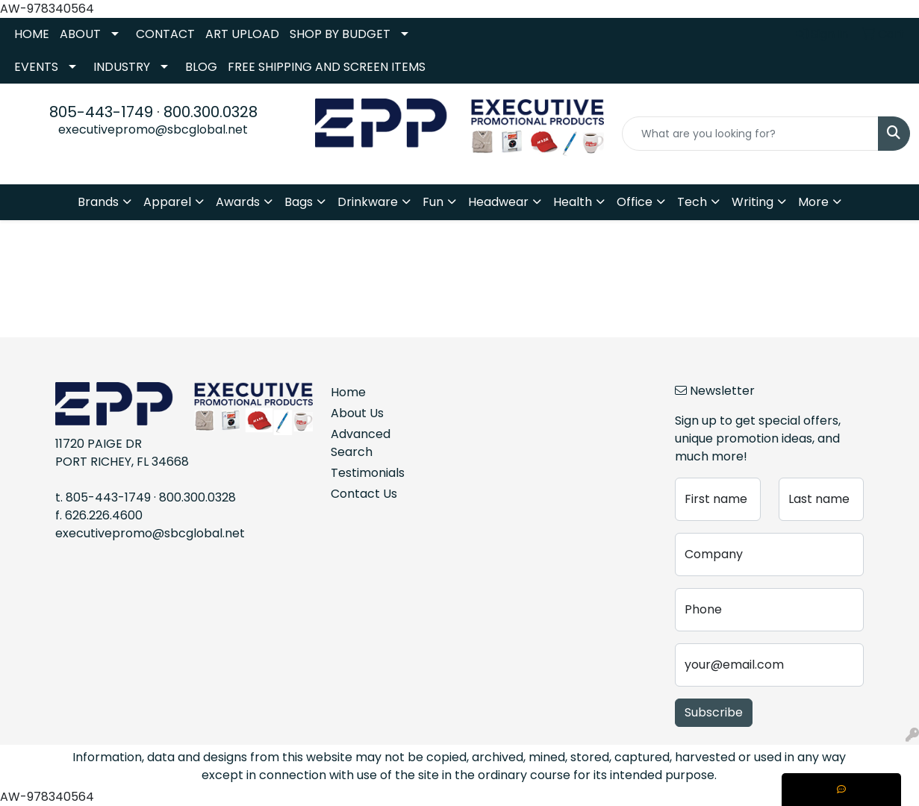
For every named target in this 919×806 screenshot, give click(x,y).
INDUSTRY (121, 66)
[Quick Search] (750, 133)
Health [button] (572, 201)
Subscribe (714, 712)
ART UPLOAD (242, 34)
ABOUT (80, 34)
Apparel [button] (167, 201)
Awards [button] (238, 201)
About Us (357, 413)
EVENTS (36, 66)
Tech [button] (692, 201)
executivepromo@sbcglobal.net (153, 129)
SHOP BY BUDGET (340, 34)
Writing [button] (752, 201)
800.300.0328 (210, 111)
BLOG (201, 66)
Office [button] (634, 201)
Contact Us (364, 493)
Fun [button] (433, 201)
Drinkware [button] (367, 201)
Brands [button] (98, 201)
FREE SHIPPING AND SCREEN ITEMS (327, 66)
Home (348, 392)
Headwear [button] (498, 201)
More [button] (813, 201)
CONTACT (165, 34)
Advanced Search (360, 442)
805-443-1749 (101, 111)
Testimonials (365, 472)
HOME (31, 34)
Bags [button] (298, 201)
